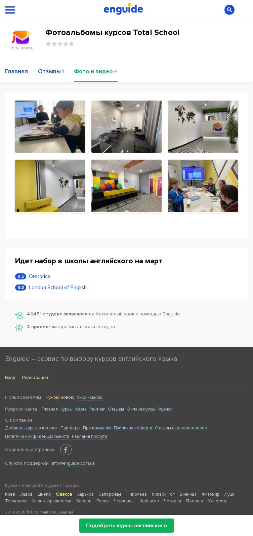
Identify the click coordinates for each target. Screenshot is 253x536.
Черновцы (124, 501)
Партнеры (70, 428)
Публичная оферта (133, 428)
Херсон (83, 501)
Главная (50, 409)
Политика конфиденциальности (37, 436)
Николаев (137, 494)
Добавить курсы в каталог (31, 428)
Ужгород (217, 501)
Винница (188, 494)
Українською (89, 397)
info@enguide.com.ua (73, 463)
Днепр (44, 494)
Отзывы (116, 409)
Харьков (85, 494)
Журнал (165, 409)
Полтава (194, 501)
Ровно (102, 501)
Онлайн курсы (141, 409)
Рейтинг (97, 409)
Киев (10, 494)
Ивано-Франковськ (51, 501)
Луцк (229, 494)
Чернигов (149, 501)
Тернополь (16, 501)
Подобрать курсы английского (126, 525)
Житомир (210, 494)
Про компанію (97, 428)
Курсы (66, 409)
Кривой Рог (163, 494)
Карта (81, 409)
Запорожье (110, 494)
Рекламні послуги (89, 436)
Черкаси (172, 501)
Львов (26, 494)
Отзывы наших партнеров (181, 428)
